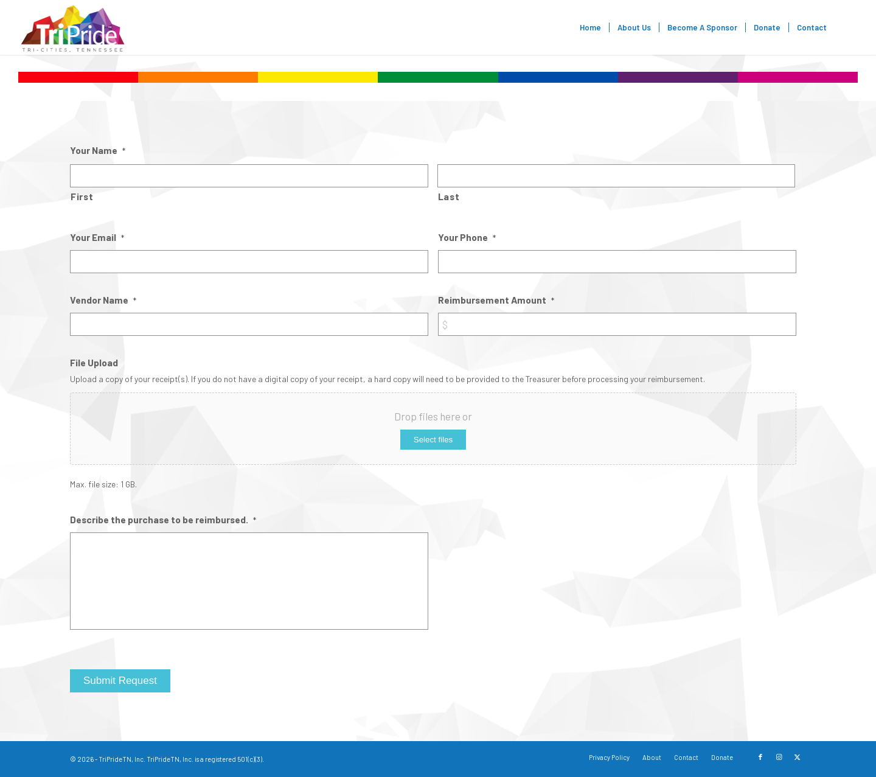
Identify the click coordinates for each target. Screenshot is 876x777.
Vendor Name (103, 299)
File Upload (94, 362)
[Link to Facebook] (760, 757)
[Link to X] (797, 757)
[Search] (846, 27)
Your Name (97, 150)
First (82, 196)
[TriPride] (73, 27)
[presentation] (530, 539)
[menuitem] (590, 27)
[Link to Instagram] (779, 757)
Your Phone (467, 237)
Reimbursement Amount (496, 299)
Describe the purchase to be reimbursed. (163, 519)
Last (449, 196)
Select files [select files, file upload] (433, 439)
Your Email (97, 237)
